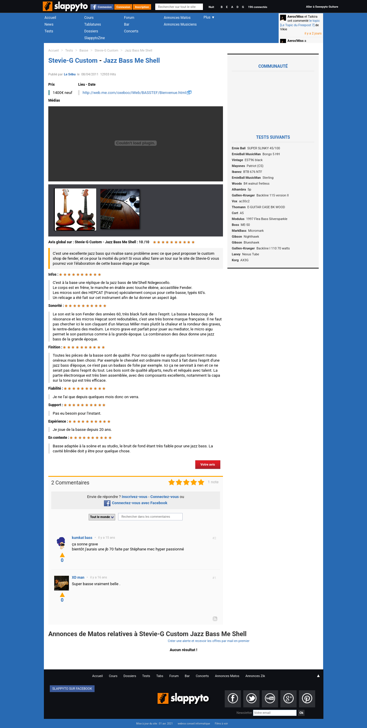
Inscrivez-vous (134, 496)
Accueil (50, 18)
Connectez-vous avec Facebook (135, 503)
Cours (89, 18)
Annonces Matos (177, 18)
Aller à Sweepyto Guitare (322, 6)
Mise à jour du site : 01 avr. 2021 (154, 723)
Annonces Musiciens (180, 24)
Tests (48, 31)
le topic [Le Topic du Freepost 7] (300, 23)
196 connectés (257, 7)
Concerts (131, 31)
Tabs (159, 676)
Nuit (211, 7)
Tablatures (92, 24)
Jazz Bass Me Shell (138, 50)
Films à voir (221, 723)
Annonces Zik (255, 676)
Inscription (142, 7)
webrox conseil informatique (194, 723)
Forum (129, 18)
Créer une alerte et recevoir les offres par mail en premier (208, 641)
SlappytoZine (94, 38)
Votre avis (208, 464)
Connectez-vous (165, 496)
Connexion (105, 7)
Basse (84, 50)
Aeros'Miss (295, 17)
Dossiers (91, 31)
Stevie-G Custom (106, 50)
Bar (126, 24)
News (48, 24)
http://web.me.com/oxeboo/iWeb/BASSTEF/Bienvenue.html (134, 92)
